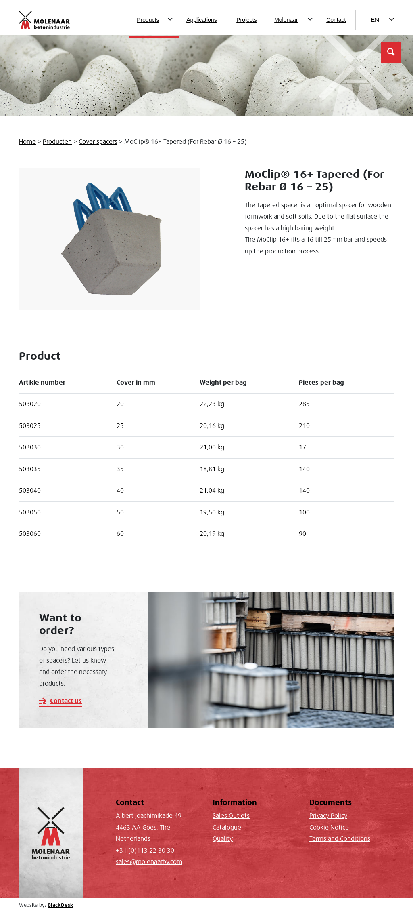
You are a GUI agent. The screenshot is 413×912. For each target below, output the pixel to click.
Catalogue (227, 828)
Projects (246, 20)
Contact (336, 20)
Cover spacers (98, 142)
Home (27, 142)
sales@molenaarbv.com (149, 862)
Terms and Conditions (339, 839)
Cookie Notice (329, 828)
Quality (223, 839)
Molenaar (286, 20)
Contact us (66, 701)
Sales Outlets (231, 816)
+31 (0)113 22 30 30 (145, 851)
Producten (57, 142)
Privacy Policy (328, 816)
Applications (201, 20)
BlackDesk (60, 905)
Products (148, 20)
